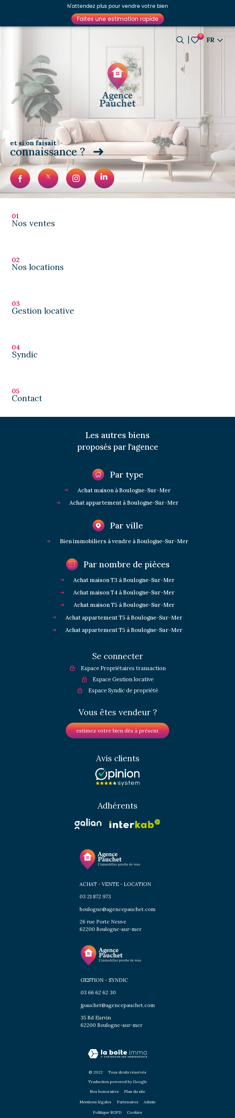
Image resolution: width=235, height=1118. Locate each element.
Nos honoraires (104, 1091)
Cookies (134, 1112)
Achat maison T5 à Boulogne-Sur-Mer (124, 604)
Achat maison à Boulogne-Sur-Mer (124, 490)
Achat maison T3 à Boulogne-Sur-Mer (124, 580)
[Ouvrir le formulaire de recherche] (180, 40)
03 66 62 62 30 (98, 992)
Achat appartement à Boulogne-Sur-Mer (124, 502)
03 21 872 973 (95, 896)
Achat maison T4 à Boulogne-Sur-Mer (124, 592)
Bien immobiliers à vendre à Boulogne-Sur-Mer (124, 541)
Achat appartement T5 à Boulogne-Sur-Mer (124, 617)
